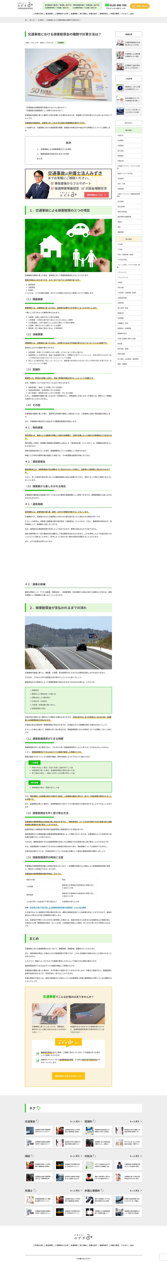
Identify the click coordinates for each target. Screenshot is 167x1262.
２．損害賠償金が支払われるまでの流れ (53, 153)
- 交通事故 (120, 140)
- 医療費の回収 (122, 333)
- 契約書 (119, 343)
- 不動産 (119, 282)
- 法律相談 (120, 178)
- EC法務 (120, 244)
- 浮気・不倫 (121, 184)
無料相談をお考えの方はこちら (68, 1076)
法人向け (128, 239)
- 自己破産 (120, 201)
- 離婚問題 (120, 232)
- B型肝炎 (120, 135)
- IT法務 (119, 249)
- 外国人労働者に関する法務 (126, 338)
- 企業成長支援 (122, 298)
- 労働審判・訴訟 (122, 323)
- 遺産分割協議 (122, 212)
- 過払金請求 (121, 206)
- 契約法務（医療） (123, 349)
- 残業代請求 (121, 354)
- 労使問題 (120, 318)
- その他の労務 (122, 260)
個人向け (32, 20)
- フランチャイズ (122, 277)
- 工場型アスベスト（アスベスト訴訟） (128, 167)
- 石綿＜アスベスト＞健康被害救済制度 (128, 195)
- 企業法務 (120, 303)
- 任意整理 (120, 145)
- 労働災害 (120, 161)
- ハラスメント (122, 272)
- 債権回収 (120, 313)
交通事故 (41, 20)
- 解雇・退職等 (122, 364)
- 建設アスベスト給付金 (124, 173)
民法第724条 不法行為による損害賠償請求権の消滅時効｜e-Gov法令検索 (58, 907)
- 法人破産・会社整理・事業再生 (128, 359)
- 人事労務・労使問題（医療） (127, 293)
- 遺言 (119, 227)
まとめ (39, 158)
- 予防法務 (120, 287)
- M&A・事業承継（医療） (125, 254)
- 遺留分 (119, 222)
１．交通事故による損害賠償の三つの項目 (54, 149)
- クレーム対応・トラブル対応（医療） (128, 266)
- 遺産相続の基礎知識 (124, 217)
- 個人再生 (120, 151)
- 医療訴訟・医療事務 (124, 328)
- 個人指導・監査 (122, 308)
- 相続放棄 (120, 189)
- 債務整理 (120, 156)
